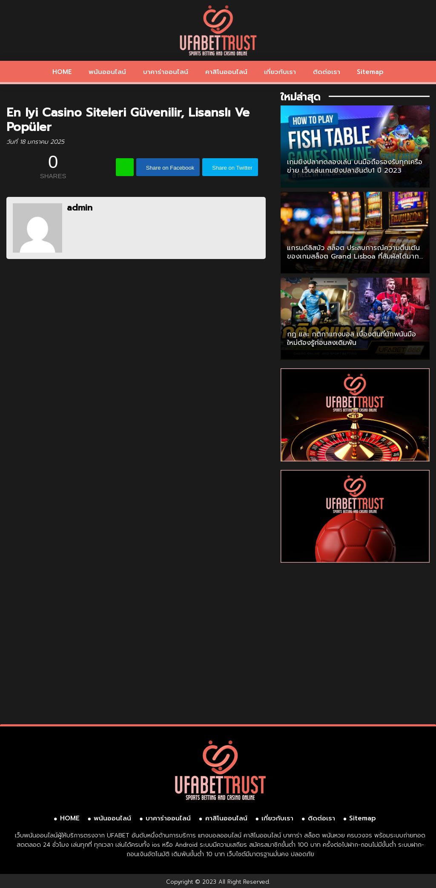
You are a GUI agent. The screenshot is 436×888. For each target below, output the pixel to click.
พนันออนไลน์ (107, 72)
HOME (62, 72)
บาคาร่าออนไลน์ (165, 72)
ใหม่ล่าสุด (300, 97)
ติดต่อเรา (326, 72)
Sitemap (370, 72)
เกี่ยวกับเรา (280, 72)
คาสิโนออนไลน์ (226, 72)
